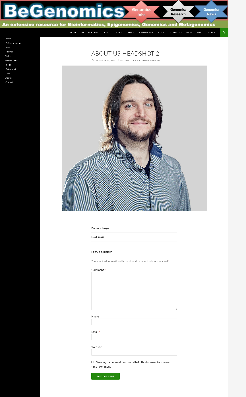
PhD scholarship (90, 32)
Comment (98, 269)
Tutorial (118, 32)
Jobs (106, 32)
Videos (131, 32)
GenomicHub (146, 32)
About (200, 32)
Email (95, 331)
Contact (212, 32)
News (189, 32)
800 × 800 (125, 60)
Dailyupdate (175, 32)
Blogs (161, 32)
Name (95, 316)
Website (96, 347)
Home (73, 32)
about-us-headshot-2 (147, 60)
